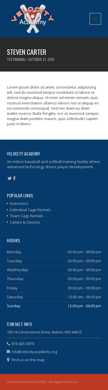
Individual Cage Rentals (30, 209)
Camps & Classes (25, 222)
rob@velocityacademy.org (34, 351)
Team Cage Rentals (26, 215)
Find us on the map (28, 359)
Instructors (19, 203)
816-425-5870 (23, 343)
